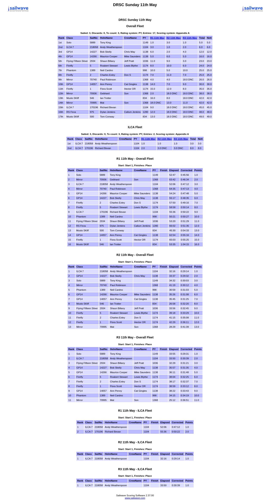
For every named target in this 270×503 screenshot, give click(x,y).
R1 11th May (157, 38)
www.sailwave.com (135, 498)
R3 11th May (190, 38)
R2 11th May (174, 38)
